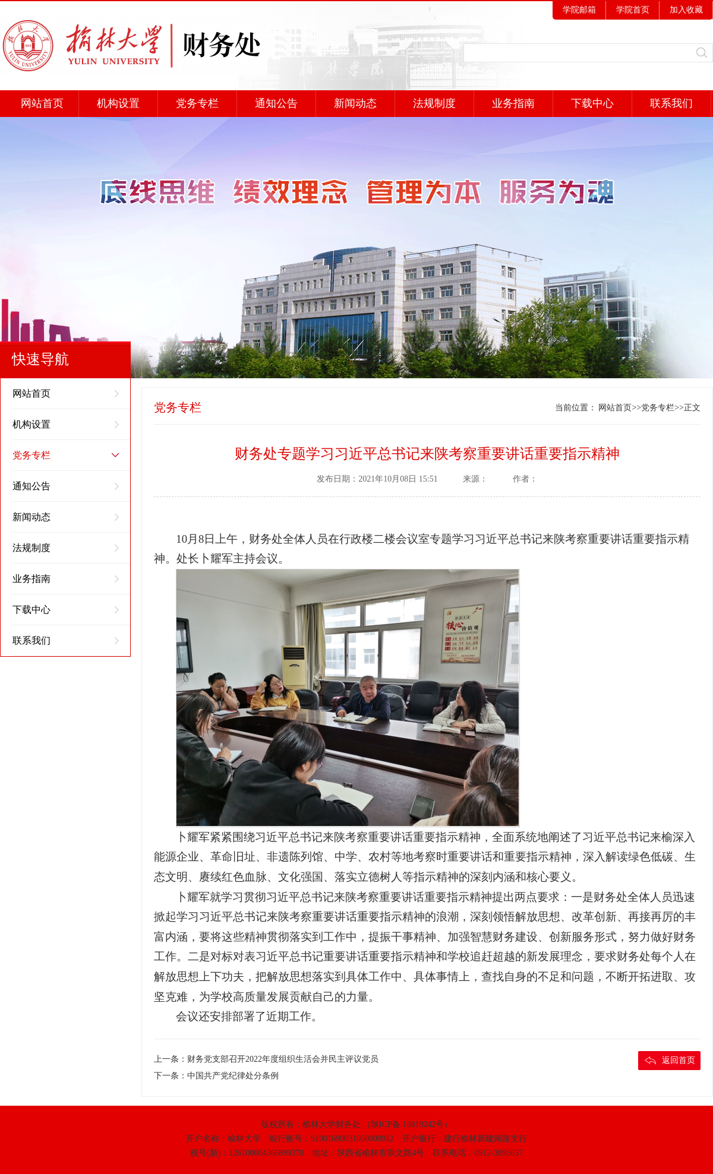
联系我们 (671, 103)
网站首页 (39, 103)
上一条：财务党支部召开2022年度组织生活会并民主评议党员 (266, 1059)
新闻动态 (355, 103)
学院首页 (632, 9)
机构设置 (118, 103)
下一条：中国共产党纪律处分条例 (216, 1075)
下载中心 (592, 103)
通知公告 (276, 103)
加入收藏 (686, 9)
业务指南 (513, 103)
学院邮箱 (579, 9)
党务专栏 (197, 103)
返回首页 (678, 1060)
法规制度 (434, 103)
